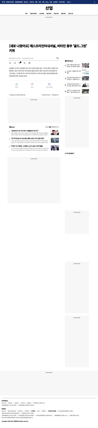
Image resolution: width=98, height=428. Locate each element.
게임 (51, 2)
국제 (43, 2)
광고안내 (23, 403)
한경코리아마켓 (10, 2)
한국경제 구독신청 (46, 95)
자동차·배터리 (33, 13)
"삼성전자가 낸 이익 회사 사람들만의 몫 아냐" (25, 131)
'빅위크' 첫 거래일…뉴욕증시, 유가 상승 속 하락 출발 (27, 146)
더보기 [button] (68, 2)
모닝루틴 (55, 2)
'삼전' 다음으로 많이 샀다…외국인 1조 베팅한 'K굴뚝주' (74, 66)
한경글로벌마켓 (19, 2)
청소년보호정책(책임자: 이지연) (65, 411)
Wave (47, 2)
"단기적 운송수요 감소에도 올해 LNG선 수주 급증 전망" (27, 138)
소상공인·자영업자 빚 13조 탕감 (74, 72)
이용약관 (44, 411)
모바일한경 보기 (55, 95)
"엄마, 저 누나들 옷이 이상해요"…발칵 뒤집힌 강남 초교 (74, 92)
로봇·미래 (56, 13)
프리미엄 (62, 2)
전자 (26, 13)
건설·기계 (70, 13)
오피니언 (32, 2)
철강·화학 (49, 13)
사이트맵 (27, 411)
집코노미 (26, 2)
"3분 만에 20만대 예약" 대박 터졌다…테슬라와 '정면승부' (73, 79)
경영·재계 (63, 13)
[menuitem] (10, 63)
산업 (40, 2)
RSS (38, 411)
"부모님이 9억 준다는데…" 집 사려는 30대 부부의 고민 (74, 85)
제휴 (9, 411)
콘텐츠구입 (13, 411)
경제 (36, 2)
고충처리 (16, 403)
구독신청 (10, 403)
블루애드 (29, 403)
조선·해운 (41, 13)
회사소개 (4, 403)
